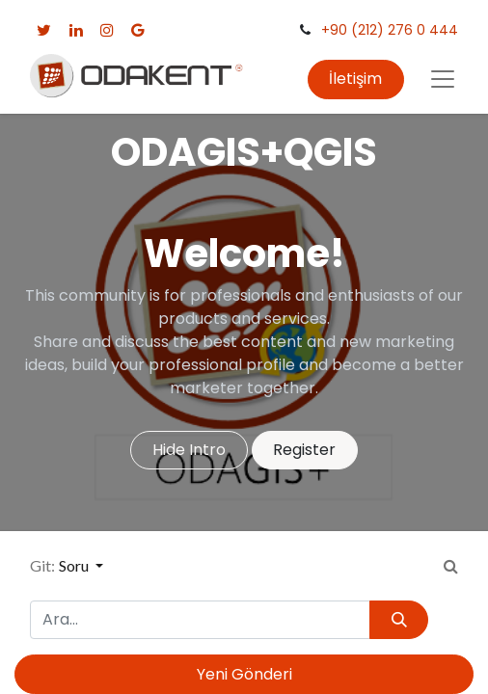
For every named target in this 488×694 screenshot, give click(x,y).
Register (304, 450)
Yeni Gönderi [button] (244, 674)
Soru (75, 565)
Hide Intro (189, 450)
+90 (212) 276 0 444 (389, 30)
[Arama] (398, 620)
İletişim (355, 78)
